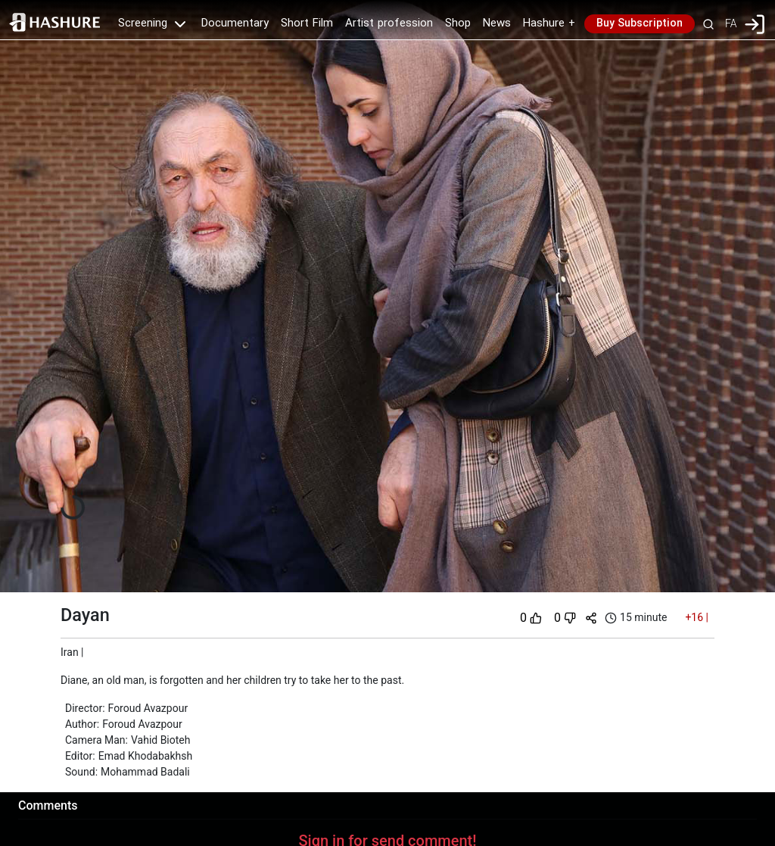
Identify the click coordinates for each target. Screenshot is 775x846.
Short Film (307, 23)
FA (730, 23)
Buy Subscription (639, 23)
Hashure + (549, 23)
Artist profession (389, 23)
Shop (458, 23)
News (497, 23)
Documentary (235, 23)
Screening (153, 23)
